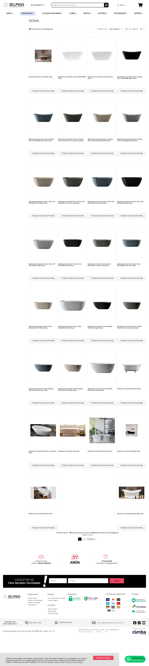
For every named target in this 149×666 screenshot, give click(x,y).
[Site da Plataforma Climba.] (139, 652)
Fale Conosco (32, 625)
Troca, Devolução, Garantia (56, 619)
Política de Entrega (34, 623)
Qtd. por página (131, 29)
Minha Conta (52, 632)
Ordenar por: (102, 29)
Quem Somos (32, 619)
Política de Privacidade (74, 662)
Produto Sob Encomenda (43, 90)
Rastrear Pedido (53, 634)
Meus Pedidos (52, 630)
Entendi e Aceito (103, 658)
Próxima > (91, 560)
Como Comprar (53, 621)
